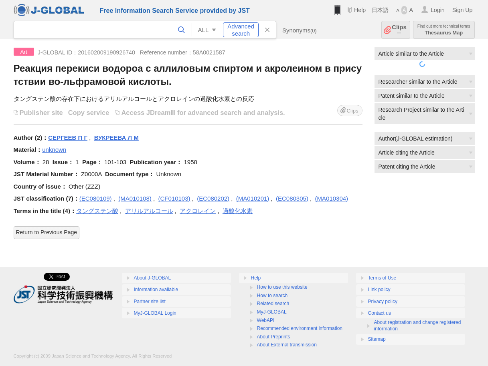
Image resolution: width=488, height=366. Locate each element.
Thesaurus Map (443, 30)
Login (438, 10)
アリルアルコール (149, 210)
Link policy (379, 289)
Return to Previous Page (46, 232)
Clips (399, 30)
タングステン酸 (97, 210)
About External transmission (287, 345)
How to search (272, 295)
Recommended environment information (299, 328)
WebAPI (266, 320)
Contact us (379, 313)
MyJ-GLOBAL (272, 312)
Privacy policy (382, 301)
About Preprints (273, 337)
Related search (273, 303)
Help (360, 10)
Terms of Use (382, 278)
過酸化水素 (238, 210)
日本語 (380, 10)
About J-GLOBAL (152, 278)
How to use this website (282, 287)
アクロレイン (198, 210)
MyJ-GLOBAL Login (155, 313)
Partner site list (150, 301)
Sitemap (377, 339)
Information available (156, 289)
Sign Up (462, 10)
